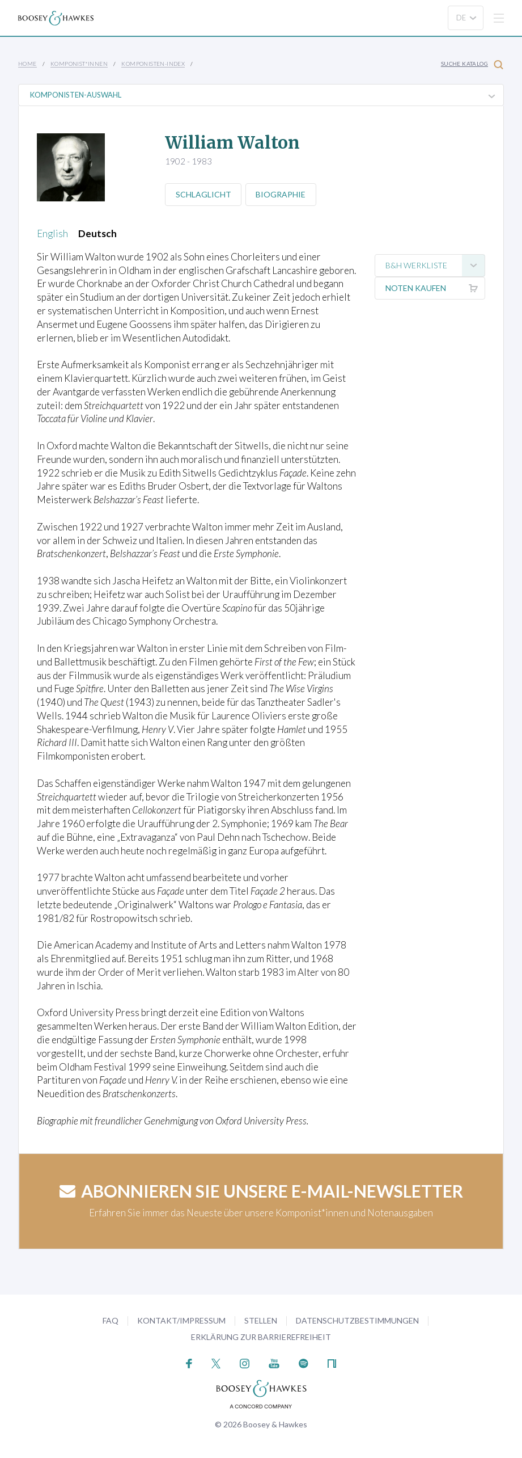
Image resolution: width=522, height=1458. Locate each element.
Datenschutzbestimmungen (357, 1320)
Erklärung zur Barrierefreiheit (261, 1337)
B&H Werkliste (435, 265)
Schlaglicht (203, 194)
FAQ (110, 1320)
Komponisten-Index (153, 63)
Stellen (260, 1320)
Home (27, 63)
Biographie (282, 194)
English (52, 233)
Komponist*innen (79, 63)
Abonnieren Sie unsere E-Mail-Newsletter (261, 1191)
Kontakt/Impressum (181, 1320)
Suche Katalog (472, 64)
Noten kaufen (435, 288)
